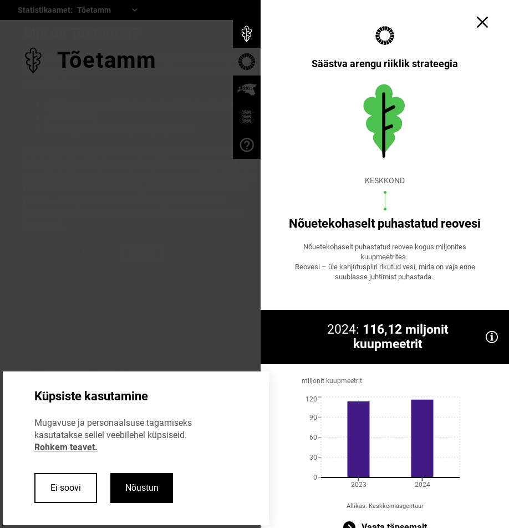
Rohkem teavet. (66, 447)
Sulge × (142, 252)
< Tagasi (45, 252)
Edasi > (94, 252)
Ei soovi (65, 487)
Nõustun (142, 487)
